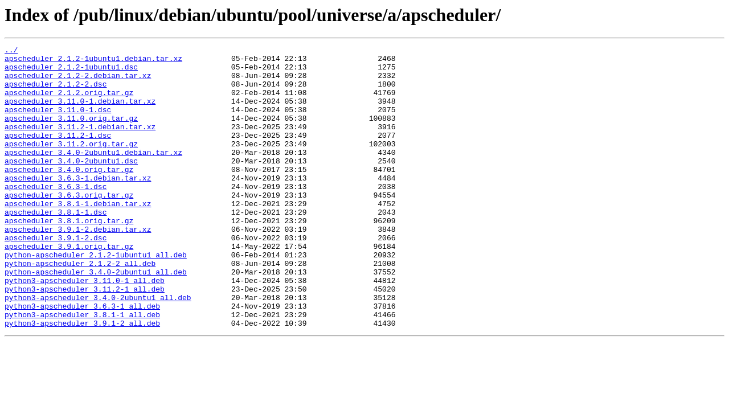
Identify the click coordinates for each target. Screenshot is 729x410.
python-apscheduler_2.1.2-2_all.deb (80, 307)
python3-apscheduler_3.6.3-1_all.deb (82, 359)
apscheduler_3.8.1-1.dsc (56, 246)
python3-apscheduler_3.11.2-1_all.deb (85, 338)
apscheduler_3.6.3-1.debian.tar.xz (78, 205)
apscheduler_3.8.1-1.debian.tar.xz (78, 236)
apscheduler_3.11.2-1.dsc (58, 154)
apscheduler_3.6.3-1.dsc (56, 215)
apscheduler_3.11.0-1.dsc (58, 123)
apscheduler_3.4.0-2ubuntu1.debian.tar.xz (93, 174)
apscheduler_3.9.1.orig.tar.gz (69, 287)
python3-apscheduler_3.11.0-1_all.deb (85, 328)
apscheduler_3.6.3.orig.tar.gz (69, 225)
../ (11, 51)
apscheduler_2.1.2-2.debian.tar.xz (78, 82)
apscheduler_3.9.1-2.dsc (56, 277)
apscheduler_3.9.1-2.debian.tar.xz (78, 266)
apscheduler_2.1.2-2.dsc (56, 92)
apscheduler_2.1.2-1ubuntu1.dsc (71, 72)
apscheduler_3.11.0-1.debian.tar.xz (80, 113)
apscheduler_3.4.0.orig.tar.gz (69, 195)
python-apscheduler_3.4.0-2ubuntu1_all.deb (96, 318)
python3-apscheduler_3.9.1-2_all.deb (82, 379)
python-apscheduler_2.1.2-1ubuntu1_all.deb (96, 297)
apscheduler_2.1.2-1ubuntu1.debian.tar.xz (93, 61)
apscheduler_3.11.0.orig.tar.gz (71, 133)
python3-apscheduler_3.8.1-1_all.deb (82, 369)
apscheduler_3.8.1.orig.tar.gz (69, 256)
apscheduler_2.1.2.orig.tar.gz (69, 102)
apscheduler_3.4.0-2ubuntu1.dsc (71, 184)
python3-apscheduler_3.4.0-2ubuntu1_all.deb (98, 348)
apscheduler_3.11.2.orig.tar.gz (71, 164)
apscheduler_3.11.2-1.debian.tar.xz (80, 143)
